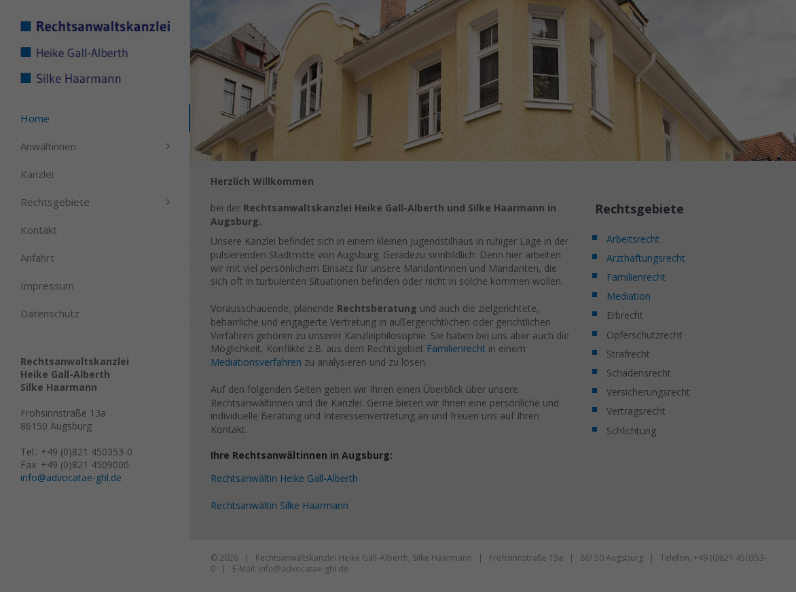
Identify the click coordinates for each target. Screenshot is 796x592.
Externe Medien (475, 224)
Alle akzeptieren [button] (398, 272)
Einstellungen (276, 193)
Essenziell (298, 224)
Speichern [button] (398, 312)
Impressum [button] (472, 382)
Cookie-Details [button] (330, 382)
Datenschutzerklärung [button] (405, 382)
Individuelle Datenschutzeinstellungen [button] (398, 352)
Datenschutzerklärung (361, 179)
